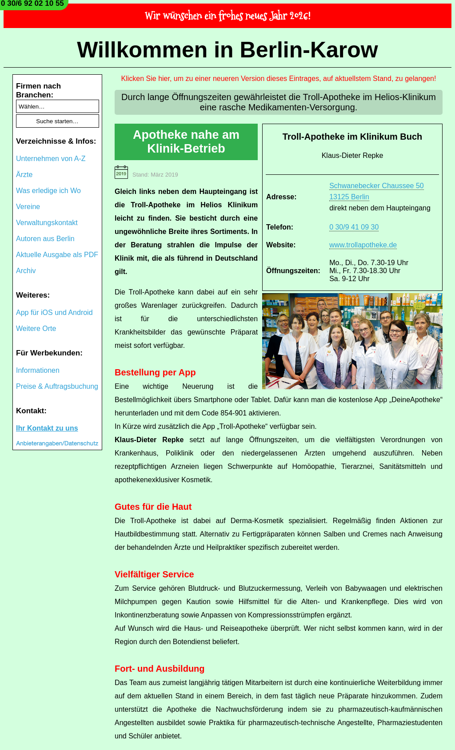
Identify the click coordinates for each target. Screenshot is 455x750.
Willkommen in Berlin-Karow (227, 49)
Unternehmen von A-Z (51, 158)
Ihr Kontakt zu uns (47, 428)
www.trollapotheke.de (363, 245)
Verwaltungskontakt (47, 222)
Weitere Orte (36, 328)
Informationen (38, 370)
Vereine (28, 206)
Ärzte (24, 174)
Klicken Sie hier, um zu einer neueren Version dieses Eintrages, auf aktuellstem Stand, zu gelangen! (278, 78)
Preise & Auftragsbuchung (57, 386)
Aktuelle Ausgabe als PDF (57, 254)
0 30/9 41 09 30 (354, 227)
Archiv (26, 270)
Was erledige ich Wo (48, 190)
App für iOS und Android (54, 312)
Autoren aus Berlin (45, 238)
